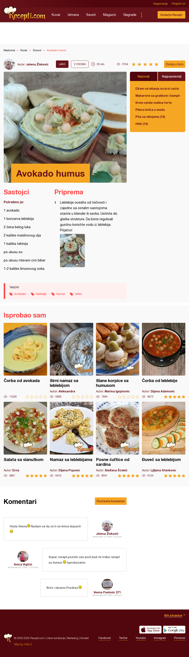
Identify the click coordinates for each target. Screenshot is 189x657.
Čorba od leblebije (163, 360)
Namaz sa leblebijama (71, 439)
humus (60, 293)
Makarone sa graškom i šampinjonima (157, 95)
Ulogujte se (178, 3)
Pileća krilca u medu (150, 109)
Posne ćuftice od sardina (117, 439)
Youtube (141, 638)
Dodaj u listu (174, 64)
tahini (78, 293)
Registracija (160, 3)
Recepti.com (25, 13)
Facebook (105, 638)
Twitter (123, 638)
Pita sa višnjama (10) (150, 116)
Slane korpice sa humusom (117, 360)
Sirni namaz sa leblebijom (71, 360)
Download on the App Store (150, 630)
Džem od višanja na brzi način (157, 88)
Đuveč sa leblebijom (163, 439)
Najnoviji (144, 76)
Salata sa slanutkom (25, 439)
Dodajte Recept (171, 14)
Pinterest (179, 638)
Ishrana (73, 15)
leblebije (41, 293)
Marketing (72, 638)
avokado (20, 293)
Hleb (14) (141, 123)
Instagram (160, 638)
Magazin (109, 15)
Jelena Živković (37, 64)
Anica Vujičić (23, 564)
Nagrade (129, 15)
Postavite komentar (111, 501)
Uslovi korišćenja (55, 638)
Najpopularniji (171, 76)
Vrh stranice (173, 615)
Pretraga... (148, 14)
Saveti (91, 15)
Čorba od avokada (25, 360)
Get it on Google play (174, 630)
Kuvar (56, 15)
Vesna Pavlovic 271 (107, 592)
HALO (28, 644)
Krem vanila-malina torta (153, 102)
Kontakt (84, 638)
